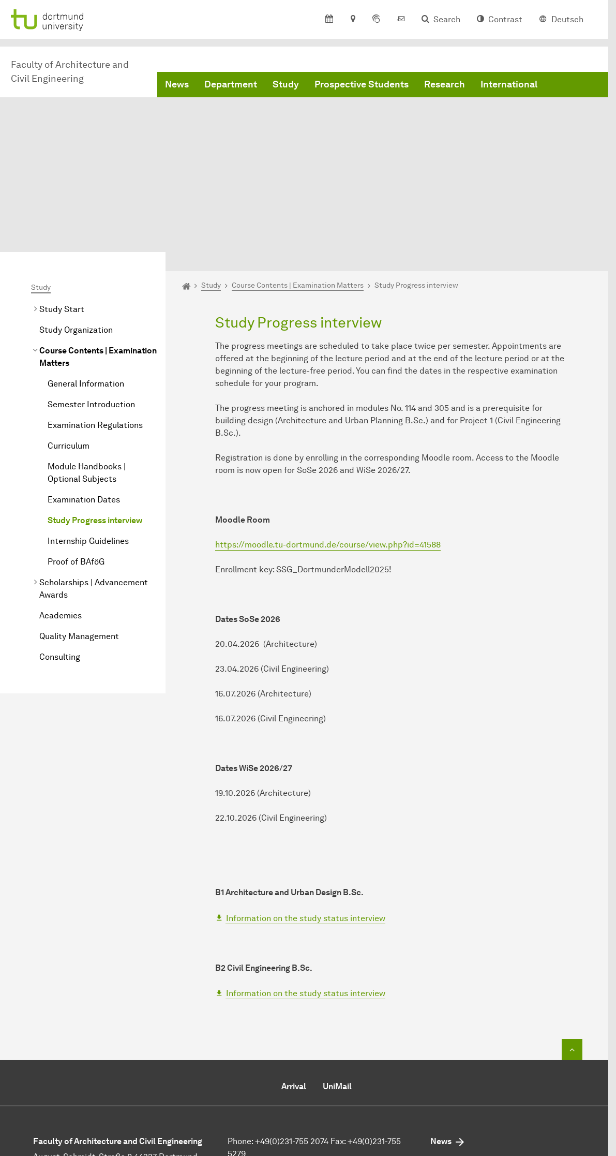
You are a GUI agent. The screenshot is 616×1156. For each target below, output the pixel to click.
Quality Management (79, 539)
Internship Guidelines (88, 444)
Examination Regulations (95, 328)
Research (444, 84)
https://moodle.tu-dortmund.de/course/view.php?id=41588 (328, 448)
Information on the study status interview (305, 821)
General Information (86, 286)
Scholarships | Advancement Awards (93, 491)
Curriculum (68, 348)
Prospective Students (361, 84)
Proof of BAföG (76, 464)
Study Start (61, 212)
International (508, 84)
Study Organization (76, 233)
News (177, 84)
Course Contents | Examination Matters (98, 259)
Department (230, 84)
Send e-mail (250, 1072)
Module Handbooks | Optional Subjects (87, 375)
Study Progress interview (95, 423)
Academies (60, 518)
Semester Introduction (91, 307)
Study (286, 84)
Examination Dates (84, 402)
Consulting (59, 560)
